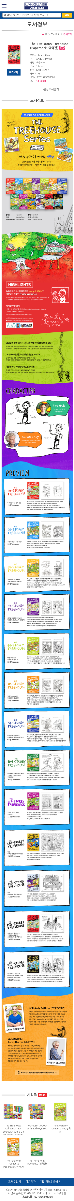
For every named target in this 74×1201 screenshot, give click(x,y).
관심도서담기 (51, 89)
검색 (67, 15)
